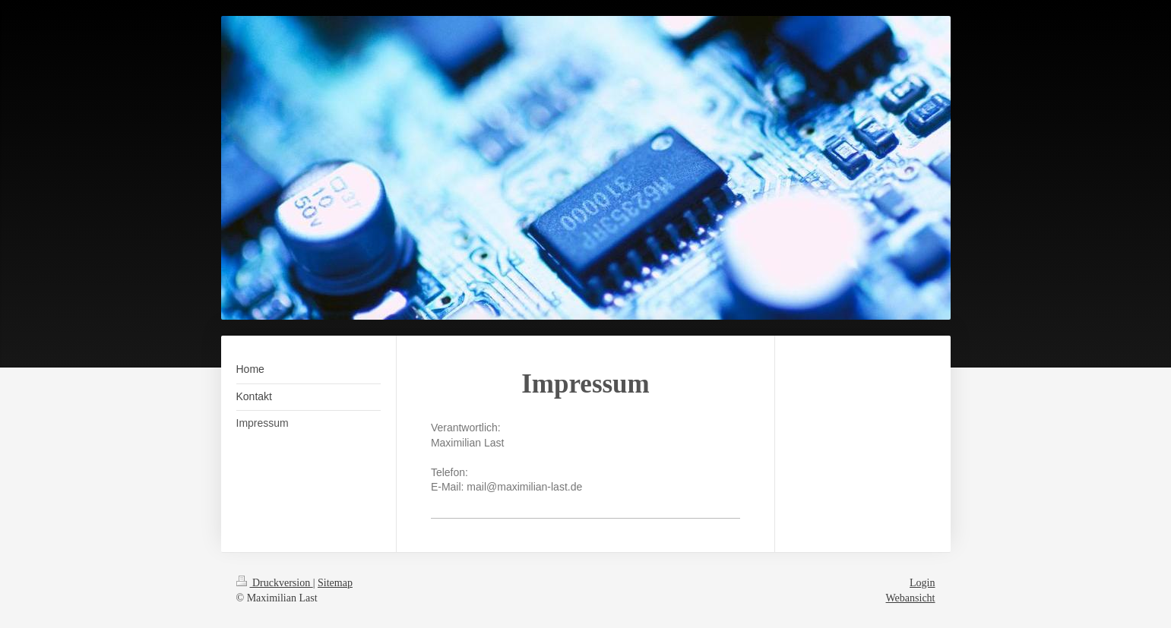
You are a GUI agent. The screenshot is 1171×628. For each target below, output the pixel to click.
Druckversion (274, 583)
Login (922, 583)
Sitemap (335, 583)
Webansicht (910, 598)
